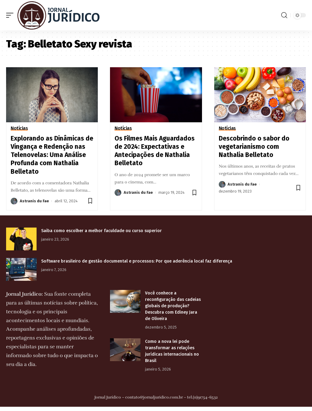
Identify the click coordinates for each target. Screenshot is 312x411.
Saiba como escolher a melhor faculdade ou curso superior (101, 230)
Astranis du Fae (34, 201)
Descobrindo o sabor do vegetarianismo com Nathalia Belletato (254, 146)
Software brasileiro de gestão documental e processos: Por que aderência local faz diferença (136, 261)
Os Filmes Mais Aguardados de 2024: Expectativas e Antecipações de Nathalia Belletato (155, 150)
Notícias (19, 128)
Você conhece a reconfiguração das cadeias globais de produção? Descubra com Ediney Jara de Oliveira (173, 306)
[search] (284, 15)
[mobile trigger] (11, 15)
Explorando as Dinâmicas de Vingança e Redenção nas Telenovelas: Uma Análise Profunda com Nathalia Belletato (52, 155)
